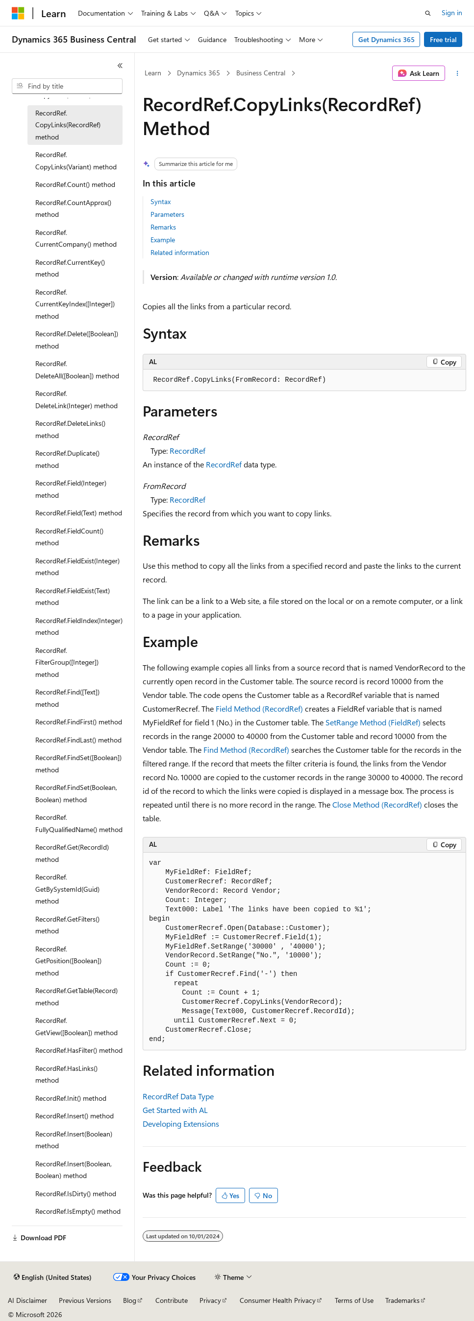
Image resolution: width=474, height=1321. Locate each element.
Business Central (260, 72)
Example (162, 239)
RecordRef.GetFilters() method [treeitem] (67, 925)
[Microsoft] (18, 13)
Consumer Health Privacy (278, 1300)
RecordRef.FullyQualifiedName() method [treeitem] (79, 823)
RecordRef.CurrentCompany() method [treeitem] (76, 238)
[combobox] (67, 86)
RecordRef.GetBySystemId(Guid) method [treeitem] (67, 888)
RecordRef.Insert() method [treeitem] (74, 1115)
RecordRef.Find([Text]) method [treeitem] (67, 698)
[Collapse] (120, 65)
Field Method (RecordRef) (259, 708)
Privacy (210, 1300)
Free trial (443, 39)
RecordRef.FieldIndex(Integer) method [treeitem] (79, 626)
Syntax (160, 201)
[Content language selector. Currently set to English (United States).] (53, 1277)
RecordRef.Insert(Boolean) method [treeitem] (73, 1140)
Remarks (163, 227)
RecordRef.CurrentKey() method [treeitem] (70, 268)
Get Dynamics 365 (386, 39)
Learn (153, 72)
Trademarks (402, 1300)
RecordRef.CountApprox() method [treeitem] (73, 208)
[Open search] (428, 13)
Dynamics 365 (198, 72)
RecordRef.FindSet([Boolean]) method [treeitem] (78, 763)
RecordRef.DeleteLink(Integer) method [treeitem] (76, 399)
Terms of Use (354, 1300)
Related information (179, 252)
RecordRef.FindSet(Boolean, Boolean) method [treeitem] (76, 793)
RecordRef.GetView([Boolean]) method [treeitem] (76, 1026)
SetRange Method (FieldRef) (373, 722)
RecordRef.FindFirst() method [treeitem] (78, 721)
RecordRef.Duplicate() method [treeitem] (67, 459)
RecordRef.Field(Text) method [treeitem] (78, 512)
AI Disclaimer (27, 1300)
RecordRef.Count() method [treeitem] (75, 184)
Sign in (452, 12)
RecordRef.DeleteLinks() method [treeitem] (70, 429)
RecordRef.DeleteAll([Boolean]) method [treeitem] (77, 369)
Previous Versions (85, 1300)
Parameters (167, 214)
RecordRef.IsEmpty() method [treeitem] (78, 1211)
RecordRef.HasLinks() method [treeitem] (66, 1074)
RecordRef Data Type (178, 1096)
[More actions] (457, 73)
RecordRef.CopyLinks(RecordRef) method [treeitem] (67, 124)
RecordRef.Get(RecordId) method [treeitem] (72, 853)
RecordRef (187, 450)
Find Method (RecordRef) (246, 749)
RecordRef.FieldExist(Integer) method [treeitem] (77, 567)
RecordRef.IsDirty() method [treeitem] (75, 1193)
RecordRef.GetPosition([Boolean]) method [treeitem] (68, 960)
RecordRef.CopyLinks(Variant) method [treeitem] (76, 160)
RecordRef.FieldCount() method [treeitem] (69, 537)
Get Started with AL (175, 1110)
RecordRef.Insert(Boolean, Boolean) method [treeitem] (73, 1170)
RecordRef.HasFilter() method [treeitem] (79, 1050)
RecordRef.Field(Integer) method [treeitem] (70, 489)
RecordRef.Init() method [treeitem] (70, 1098)
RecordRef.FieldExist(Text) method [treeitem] (72, 596)
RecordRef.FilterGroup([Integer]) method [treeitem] (67, 662)
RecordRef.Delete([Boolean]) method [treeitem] (76, 339)
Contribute (171, 1300)
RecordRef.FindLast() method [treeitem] (78, 739)
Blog (129, 1300)
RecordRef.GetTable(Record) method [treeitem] (76, 996)
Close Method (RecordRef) (377, 804)
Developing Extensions (181, 1123)
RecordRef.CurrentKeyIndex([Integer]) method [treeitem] (75, 304)
